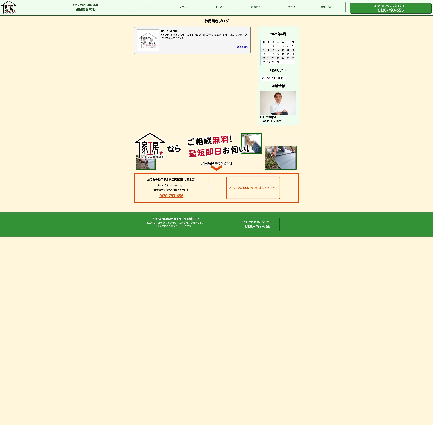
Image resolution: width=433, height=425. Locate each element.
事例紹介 (220, 7)
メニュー (184, 7)
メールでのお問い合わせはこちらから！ (253, 187)
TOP (148, 7)
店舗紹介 (255, 7)
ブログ (291, 7)
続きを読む (242, 46)
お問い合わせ (328, 7)
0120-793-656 (171, 195)
